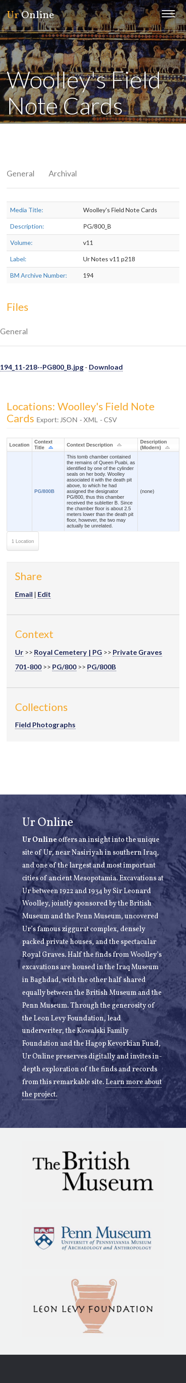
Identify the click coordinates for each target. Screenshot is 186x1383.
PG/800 (64, 666)
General (20, 173)
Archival (63, 173)
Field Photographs (45, 724)
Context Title (43, 444)
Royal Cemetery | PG (68, 652)
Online (30, 15)
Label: (18, 259)
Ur (19, 652)
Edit (44, 594)
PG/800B (44, 491)
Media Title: (26, 210)
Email (24, 594)
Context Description (90, 444)
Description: (27, 226)
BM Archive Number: (38, 275)
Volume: (21, 242)
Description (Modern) (153, 444)
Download (106, 367)
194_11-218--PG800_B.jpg (42, 367)
